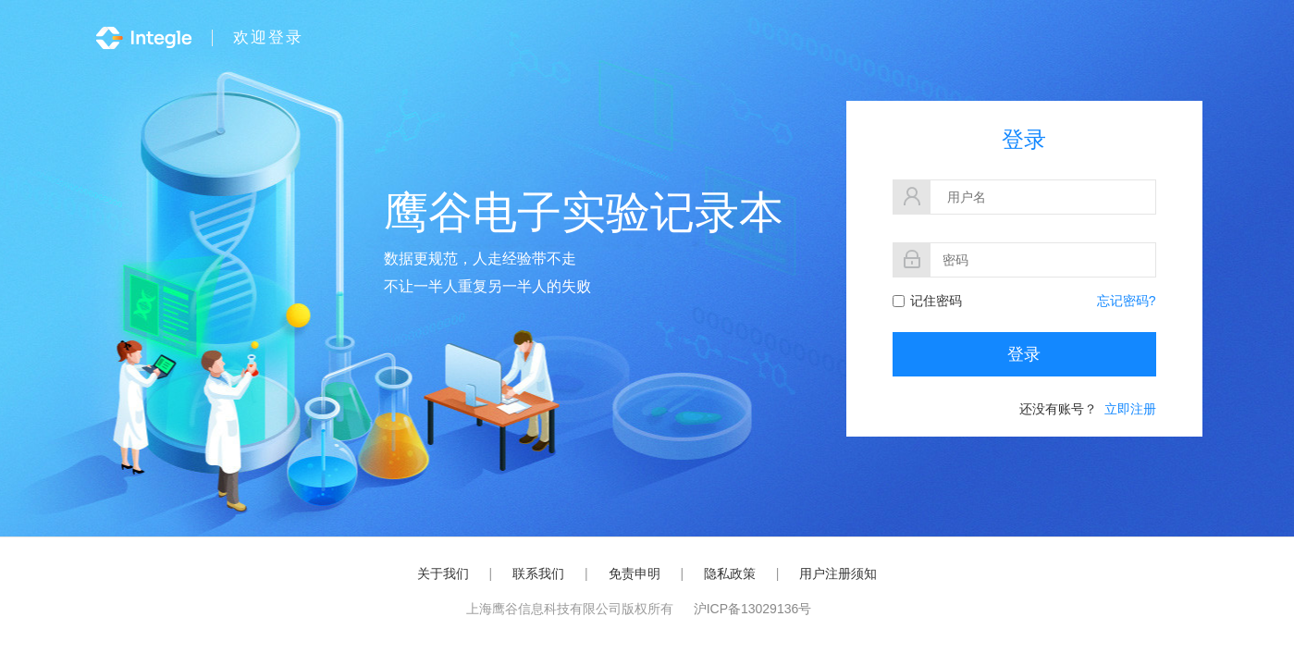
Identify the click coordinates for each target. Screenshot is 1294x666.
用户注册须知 (838, 573)
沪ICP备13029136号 (753, 608)
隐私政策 (730, 573)
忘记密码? (1126, 300)
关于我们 (443, 573)
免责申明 (634, 573)
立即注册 (1130, 408)
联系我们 (538, 573)
